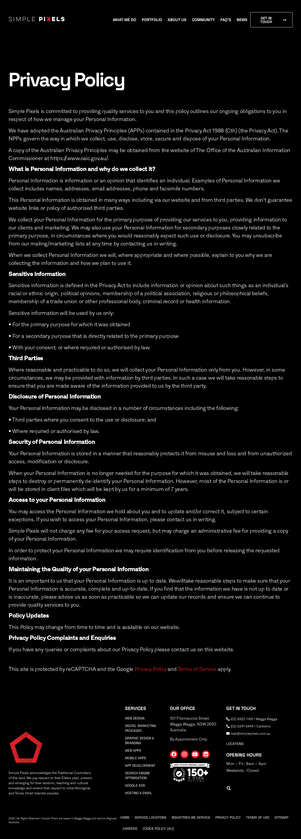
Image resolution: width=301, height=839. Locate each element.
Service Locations (151, 817)
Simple (37, 19)
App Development (140, 765)
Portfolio (152, 19)
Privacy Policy (150, 669)
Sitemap (281, 817)
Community (203, 19)
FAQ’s (225, 19)
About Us (177, 19)
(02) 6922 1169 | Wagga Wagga (251, 719)
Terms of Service (196, 669)
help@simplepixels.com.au (248, 733)
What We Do (124, 19)
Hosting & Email (138, 793)
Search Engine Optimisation (137, 775)
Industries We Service (191, 817)
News (242, 19)
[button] (229, 788)
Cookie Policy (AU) (158, 828)
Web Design (134, 718)
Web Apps (133, 750)
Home (125, 817)
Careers (130, 828)
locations (235, 743)
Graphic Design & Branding (139, 740)
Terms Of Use (257, 817)
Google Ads (135, 785)
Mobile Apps (135, 758)
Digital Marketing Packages (140, 728)
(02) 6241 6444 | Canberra (248, 726)
